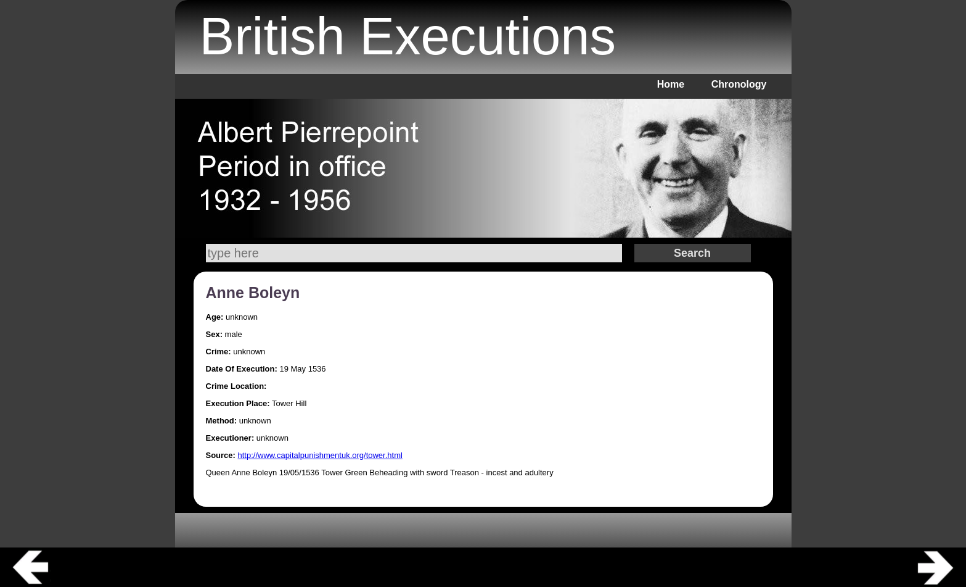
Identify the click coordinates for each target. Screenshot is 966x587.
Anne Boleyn (253, 292)
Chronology (739, 84)
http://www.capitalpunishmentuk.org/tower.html (320, 455)
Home (670, 84)
